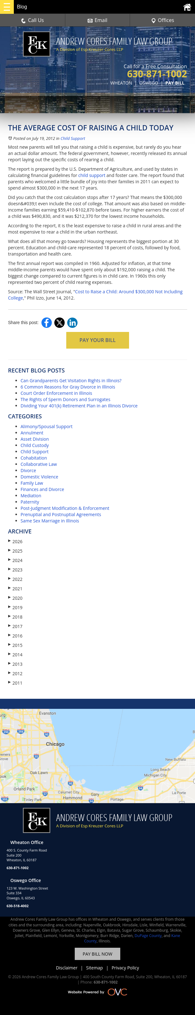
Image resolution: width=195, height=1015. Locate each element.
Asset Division (35, 439)
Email (97, 20)
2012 (15, 673)
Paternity (30, 502)
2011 (15, 683)
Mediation (31, 496)
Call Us (32, 20)
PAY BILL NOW (97, 954)
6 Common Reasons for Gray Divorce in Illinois (68, 387)
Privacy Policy (125, 968)
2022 (15, 579)
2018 (15, 617)
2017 (15, 626)
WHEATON (121, 83)
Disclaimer (66, 968)
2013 (15, 664)
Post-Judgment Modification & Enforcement (65, 508)
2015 (15, 645)
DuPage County (148, 935)
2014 (15, 655)
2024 (15, 560)
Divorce (28, 470)
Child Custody (35, 445)
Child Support (73, 138)
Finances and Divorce (42, 489)
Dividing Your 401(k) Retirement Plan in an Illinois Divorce (79, 406)
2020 (15, 598)
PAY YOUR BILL (97, 340)
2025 (15, 551)
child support (91, 175)
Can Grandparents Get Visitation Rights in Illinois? (71, 380)
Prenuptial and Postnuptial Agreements (61, 514)
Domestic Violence (39, 477)
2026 (15, 541)
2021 (15, 589)
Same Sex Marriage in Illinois (50, 521)
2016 (15, 636)
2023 (15, 570)
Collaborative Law (39, 464)
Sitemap (94, 968)
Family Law (32, 483)
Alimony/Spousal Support (47, 426)
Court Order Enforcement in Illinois (56, 393)
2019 (15, 607)
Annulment (32, 433)
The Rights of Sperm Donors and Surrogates (66, 399)
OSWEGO (148, 83)
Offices (162, 20)
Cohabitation (34, 458)
